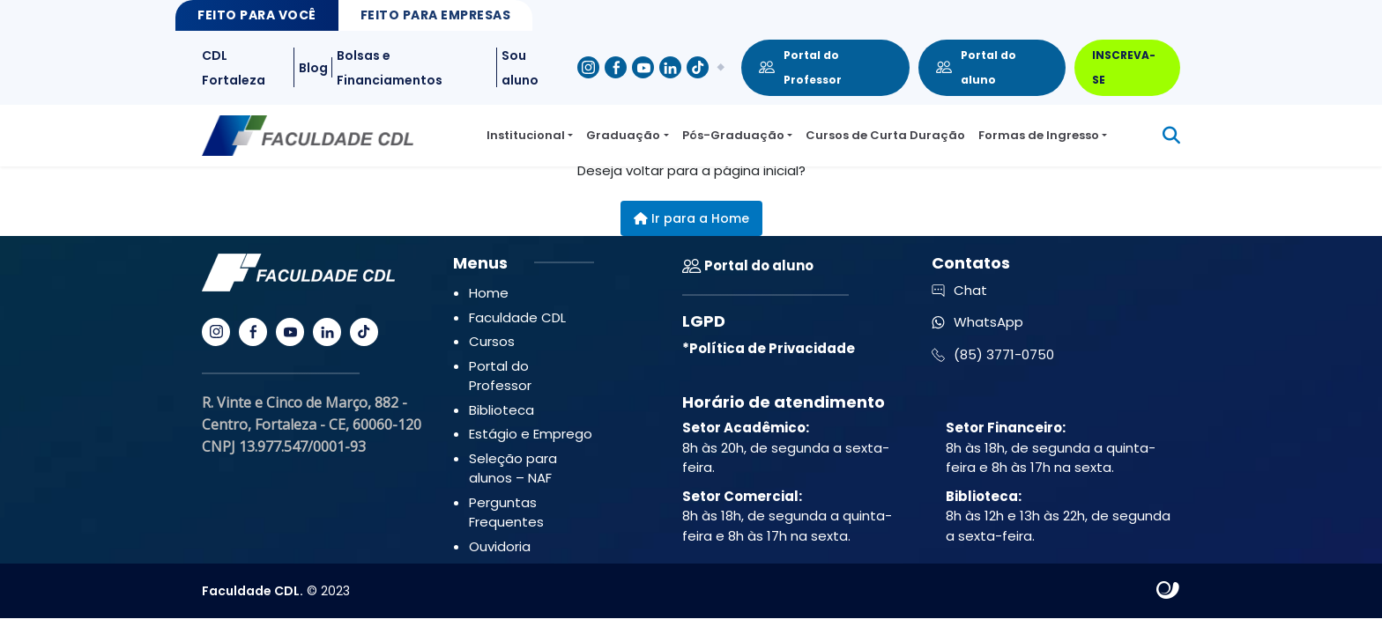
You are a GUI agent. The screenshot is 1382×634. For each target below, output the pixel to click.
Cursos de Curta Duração (885, 135)
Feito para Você (256, 15)
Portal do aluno (976, 67)
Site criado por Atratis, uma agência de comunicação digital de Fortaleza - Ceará (1168, 591)
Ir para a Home (691, 218)
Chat (959, 290)
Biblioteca (501, 410)
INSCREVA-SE (1123, 67)
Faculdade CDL (517, 317)
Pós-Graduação (733, 135)
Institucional (526, 135)
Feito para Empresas (435, 15)
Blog (313, 68)
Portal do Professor (800, 67)
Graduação (623, 135)
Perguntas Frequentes (506, 512)
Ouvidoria (500, 546)
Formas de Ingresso (1038, 135)
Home (489, 293)
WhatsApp (977, 322)
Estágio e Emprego (530, 433)
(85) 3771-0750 (993, 354)
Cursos (492, 341)
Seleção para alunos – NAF (513, 468)
